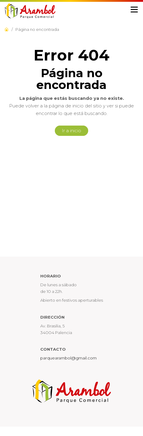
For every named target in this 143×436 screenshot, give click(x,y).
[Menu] (134, 10)
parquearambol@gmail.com (68, 358)
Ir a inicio (71, 130)
